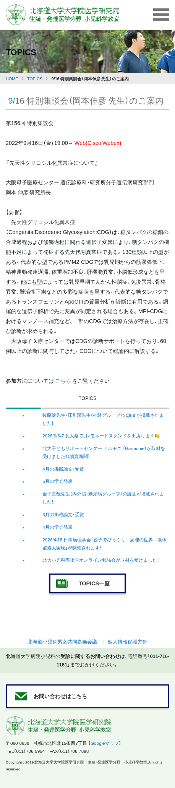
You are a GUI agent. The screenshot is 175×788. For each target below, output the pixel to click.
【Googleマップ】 (104, 742)
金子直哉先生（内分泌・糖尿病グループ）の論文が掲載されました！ (103, 497)
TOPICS (34, 78)
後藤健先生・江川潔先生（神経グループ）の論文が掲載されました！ (103, 418)
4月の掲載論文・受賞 (63, 468)
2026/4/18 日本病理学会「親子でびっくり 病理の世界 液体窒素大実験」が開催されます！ (104, 543)
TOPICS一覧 (94, 583)
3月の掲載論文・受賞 (63, 514)
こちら (63, 380)
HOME (12, 78)
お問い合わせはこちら (60, 696)
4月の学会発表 (57, 526)
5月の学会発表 (57, 481)
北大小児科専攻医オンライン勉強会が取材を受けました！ (100, 559)
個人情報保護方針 (127, 641)
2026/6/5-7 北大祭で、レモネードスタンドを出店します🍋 (101, 435)
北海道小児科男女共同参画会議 (62, 641)
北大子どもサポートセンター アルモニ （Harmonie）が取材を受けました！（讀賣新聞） (103, 452)
